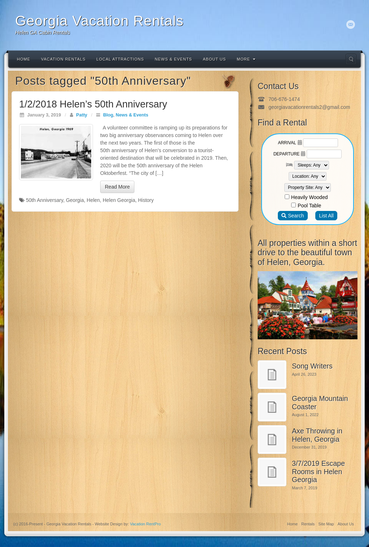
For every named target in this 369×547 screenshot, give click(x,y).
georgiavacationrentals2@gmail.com (309, 107)
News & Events (173, 59)
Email (350, 24)
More (246, 59)
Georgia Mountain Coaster (320, 402)
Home (23, 59)
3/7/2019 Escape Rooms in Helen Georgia (318, 471)
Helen (93, 200)
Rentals (308, 524)
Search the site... (351, 59)
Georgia (75, 200)
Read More (117, 187)
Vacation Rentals (63, 59)
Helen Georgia (119, 200)
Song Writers (312, 366)
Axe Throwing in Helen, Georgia (317, 435)
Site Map (326, 524)
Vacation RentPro (145, 524)
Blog (108, 115)
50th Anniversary (44, 200)
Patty (81, 115)
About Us (214, 59)
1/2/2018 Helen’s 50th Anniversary (93, 104)
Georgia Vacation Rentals (99, 20)
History (146, 200)
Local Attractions (120, 59)
